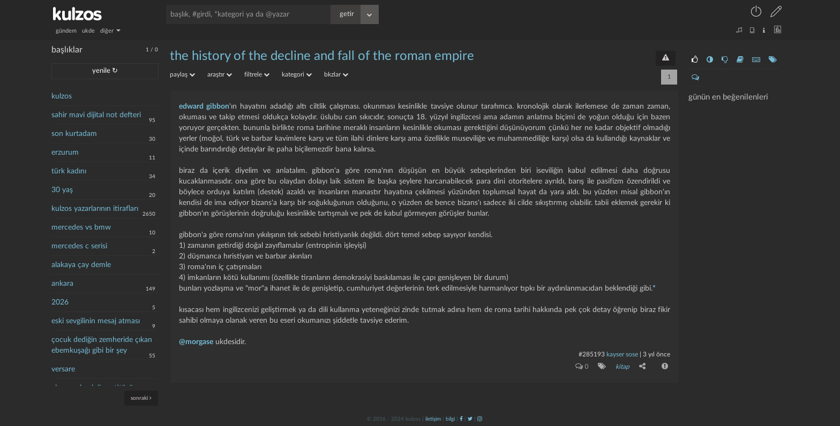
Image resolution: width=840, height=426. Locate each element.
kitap (622, 366)
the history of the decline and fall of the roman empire (322, 56)
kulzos (61, 96)
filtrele (256, 74)
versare (63, 369)
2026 (60, 302)
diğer (110, 31)
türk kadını (68, 171)
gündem (66, 31)
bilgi (450, 419)
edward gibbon (204, 106)
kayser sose (622, 354)
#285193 (592, 354)
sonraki (141, 398)
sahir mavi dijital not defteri (96, 115)
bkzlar (336, 74)
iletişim (433, 419)
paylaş (182, 74)
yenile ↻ (105, 70)
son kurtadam (74, 134)
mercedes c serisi (79, 246)
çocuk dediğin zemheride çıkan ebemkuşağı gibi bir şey (101, 345)
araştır (219, 74)
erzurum (65, 152)
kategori (297, 74)
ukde (88, 31)
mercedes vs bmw (81, 227)
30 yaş (62, 190)
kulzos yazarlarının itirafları (94, 208)
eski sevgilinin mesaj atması (95, 321)
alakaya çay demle (81, 265)
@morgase (196, 342)
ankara (62, 283)
